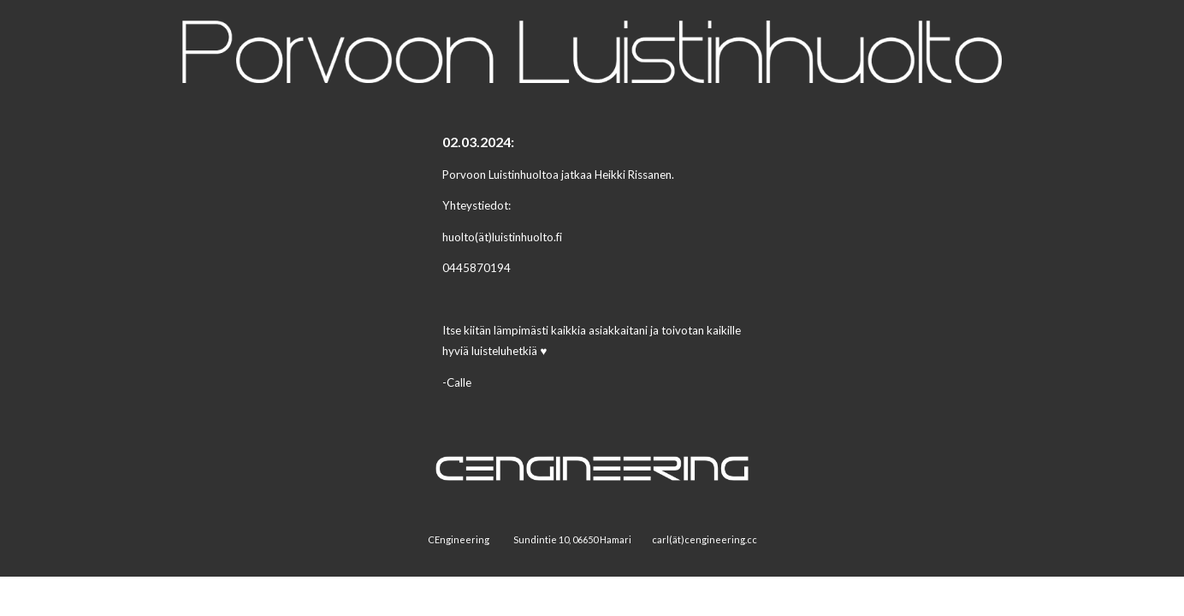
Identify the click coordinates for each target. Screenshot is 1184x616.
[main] (591, 269)
